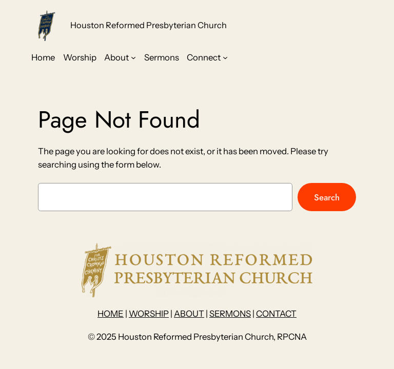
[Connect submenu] (225, 57)
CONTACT (276, 314)
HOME (110, 314)
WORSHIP (149, 314)
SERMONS (230, 314)
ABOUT (189, 314)
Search (327, 197)
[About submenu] (133, 57)
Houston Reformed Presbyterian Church (148, 25)
